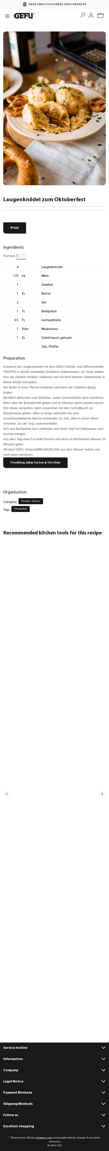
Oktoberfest (20, 509)
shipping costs (44, 1138)
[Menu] (7, 16)
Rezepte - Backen (30, 501)
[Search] (82, 15)
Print (15, 228)
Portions (9, 256)
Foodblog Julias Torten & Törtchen (35, 462)
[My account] (91, 15)
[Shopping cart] (100, 16)
